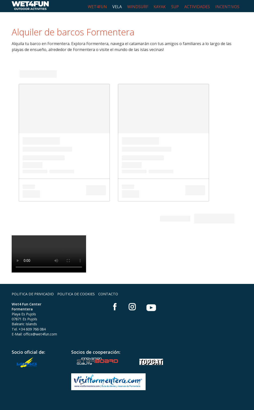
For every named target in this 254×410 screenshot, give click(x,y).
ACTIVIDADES (197, 6)
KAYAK (160, 6)
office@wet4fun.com (40, 334)
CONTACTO (108, 294)
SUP (175, 6)
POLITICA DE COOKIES (76, 294)
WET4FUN (97, 6)
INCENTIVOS (227, 6)
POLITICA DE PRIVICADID (33, 294)
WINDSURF (137, 6)
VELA (117, 6)
